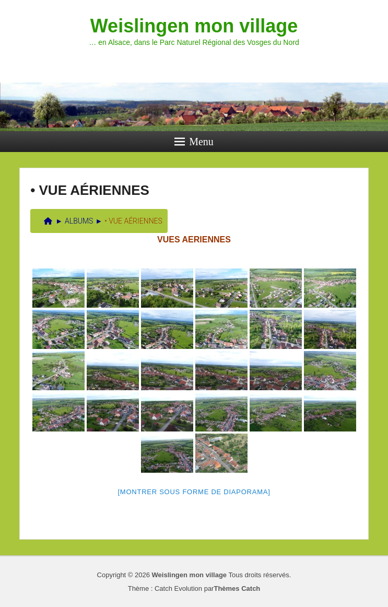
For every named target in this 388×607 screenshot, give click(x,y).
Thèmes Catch (237, 588)
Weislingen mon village (194, 26)
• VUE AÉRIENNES (89, 190)
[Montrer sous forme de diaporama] (194, 492)
